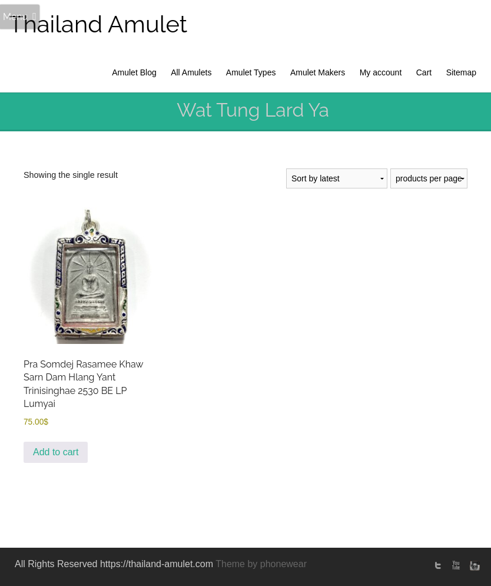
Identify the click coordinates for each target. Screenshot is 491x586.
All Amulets (191, 72)
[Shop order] (336, 178)
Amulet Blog (134, 72)
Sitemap (461, 72)
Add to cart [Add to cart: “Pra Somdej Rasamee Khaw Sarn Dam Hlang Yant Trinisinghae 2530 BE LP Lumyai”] (55, 452)
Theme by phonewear (261, 564)
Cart (424, 72)
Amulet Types (251, 72)
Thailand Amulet (98, 24)
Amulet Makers (317, 72)
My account (381, 72)
